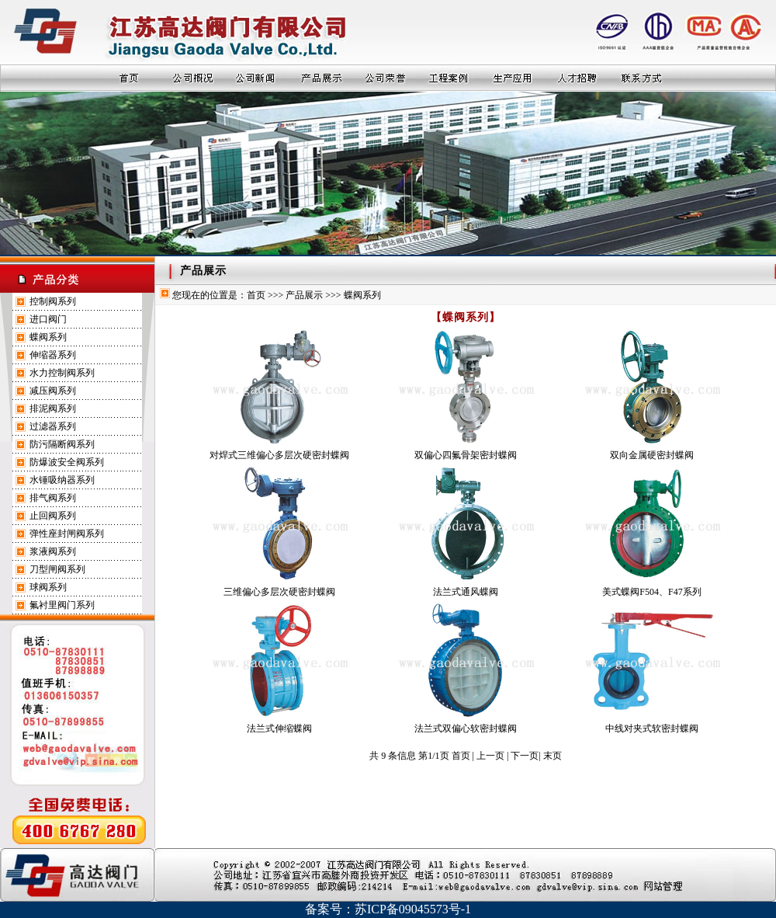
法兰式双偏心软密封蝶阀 (465, 728)
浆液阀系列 (52, 551)
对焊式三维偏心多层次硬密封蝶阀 (279, 455)
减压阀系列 (52, 390)
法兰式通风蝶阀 (465, 591)
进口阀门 (48, 319)
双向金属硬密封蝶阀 (652, 455)
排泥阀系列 (52, 408)
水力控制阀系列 (62, 372)
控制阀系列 (52, 301)
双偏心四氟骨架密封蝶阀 (465, 455)
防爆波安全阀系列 (66, 462)
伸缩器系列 (52, 354)
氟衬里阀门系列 (62, 605)
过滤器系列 (52, 426)
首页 (256, 295)
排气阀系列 (52, 497)
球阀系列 (48, 587)
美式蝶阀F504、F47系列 (651, 591)
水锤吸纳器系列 (62, 480)
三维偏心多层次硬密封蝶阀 (279, 591)
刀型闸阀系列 (57, 569)
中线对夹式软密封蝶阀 (651, 728)
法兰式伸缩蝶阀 (279, 728)
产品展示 (304, 295)
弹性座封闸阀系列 (66, 533)
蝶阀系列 (48, 337)
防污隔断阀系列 (62, 444)
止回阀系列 (52, 515)
